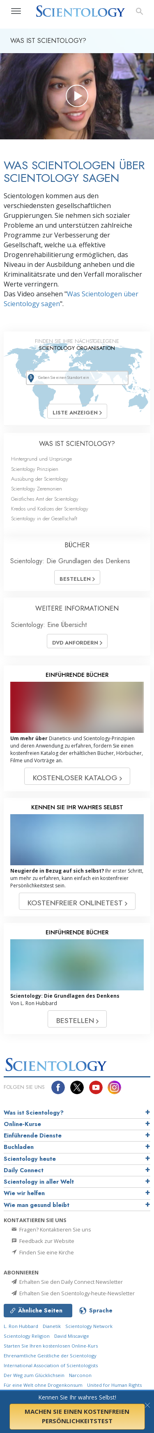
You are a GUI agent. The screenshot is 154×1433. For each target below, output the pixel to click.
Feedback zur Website (42, 1241)
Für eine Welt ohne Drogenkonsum (43, 1385)
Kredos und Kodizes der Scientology (49, 509)
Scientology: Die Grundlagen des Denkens (70, 561)
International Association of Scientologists (51, 1365)
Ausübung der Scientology (39, 479)
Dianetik (52, 1326)
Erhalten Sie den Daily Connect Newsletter (66, 1281)
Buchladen (19, 1147)
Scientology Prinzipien (34, 469)
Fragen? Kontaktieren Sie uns (50, 1229)
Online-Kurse (22, 1124)
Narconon (80, 1375)
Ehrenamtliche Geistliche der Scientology (50, 1355)
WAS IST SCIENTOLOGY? (77, 443)
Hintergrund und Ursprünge (41, 459)
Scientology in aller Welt (39, 1182)
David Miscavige (71, 1336)
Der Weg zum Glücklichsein (34, 1375)
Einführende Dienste (33, 1135)
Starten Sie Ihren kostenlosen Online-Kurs (51, 1346)
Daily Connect (24, 1170)
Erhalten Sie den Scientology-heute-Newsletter (72, 1293)
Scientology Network (89, 1326)
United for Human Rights (114, 1385)
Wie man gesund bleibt (36, 1205)
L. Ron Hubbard (21, 1326)
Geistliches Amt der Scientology (44, 499)
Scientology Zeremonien (36, 489)
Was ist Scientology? (34, 1112)
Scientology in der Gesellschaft (44, 518)
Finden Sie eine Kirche (42, 1252)
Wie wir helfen (24, 1193)
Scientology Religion (27, 1336)
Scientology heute (30, 1159)
